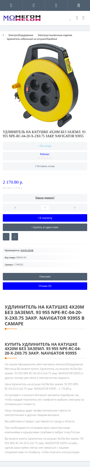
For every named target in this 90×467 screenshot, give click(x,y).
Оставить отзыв (46, 166)
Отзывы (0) (45, 286)
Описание (45, 276)
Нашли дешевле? (44, 197)
